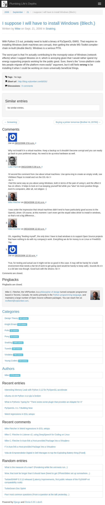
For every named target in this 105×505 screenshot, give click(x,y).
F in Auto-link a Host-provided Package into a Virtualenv (30, 447)
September (18, 12)
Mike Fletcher (14, 202)
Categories (10, 311)
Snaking (50, 28)
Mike (17, 28)
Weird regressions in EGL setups (20, 414)
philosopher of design (50, 292)
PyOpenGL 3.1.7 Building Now (18, 408)
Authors (8, 369)
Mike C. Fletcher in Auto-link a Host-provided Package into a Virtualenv (37, 440)
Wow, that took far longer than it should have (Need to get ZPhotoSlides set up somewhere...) (47, 473)
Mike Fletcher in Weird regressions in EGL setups (27, 428)
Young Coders (16, 360)
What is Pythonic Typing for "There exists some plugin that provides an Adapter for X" (43, 402)
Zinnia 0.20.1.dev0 (33, 502)
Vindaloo (14, 354)
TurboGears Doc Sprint (15, 488)
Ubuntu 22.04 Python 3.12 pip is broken (23, 396)
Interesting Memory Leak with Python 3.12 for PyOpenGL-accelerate (36, 390)
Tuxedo (13, 348)
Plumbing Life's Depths (23, 3)
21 (28, 12)
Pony (12, 336)
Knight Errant (16, 324)
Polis (12, 330)
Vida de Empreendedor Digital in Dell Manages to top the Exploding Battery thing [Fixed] (45, 453)
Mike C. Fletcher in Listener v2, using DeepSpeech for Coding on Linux (37, 434)
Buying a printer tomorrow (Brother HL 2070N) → (78, 122)
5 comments (27, 86)
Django (17, 502)
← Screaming (10, 122)
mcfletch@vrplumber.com (16, 301)
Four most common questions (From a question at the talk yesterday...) (37, 494)
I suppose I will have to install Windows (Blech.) (48, 23)
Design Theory (16, 318)
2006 (6, 12)
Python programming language (67, 295)
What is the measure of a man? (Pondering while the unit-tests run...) (36, 467)
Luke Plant (13, 167)
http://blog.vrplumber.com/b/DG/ (32, 81)
